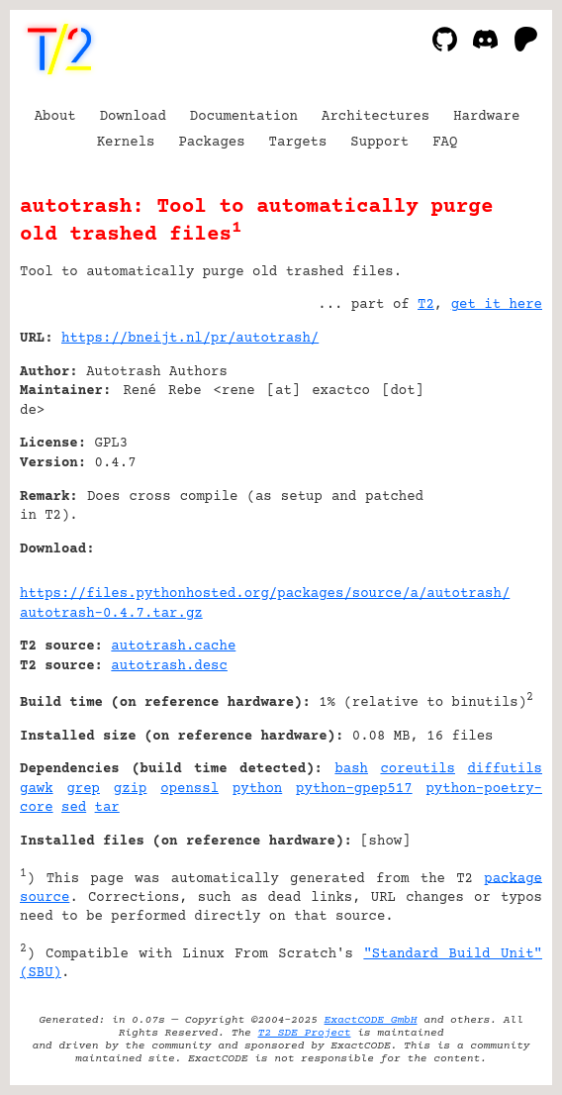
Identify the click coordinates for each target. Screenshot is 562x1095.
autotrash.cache (173, 646)
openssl (189, 789)
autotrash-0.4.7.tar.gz (111, 614)
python (257, 789)
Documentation (244, 117)
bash (351, 769)
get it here (496, 305)
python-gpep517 (354, 789)
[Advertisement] (482, 458)
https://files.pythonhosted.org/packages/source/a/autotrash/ (265, 594)
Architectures (375, 117)
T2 (426, 305)
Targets (298, 142)
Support (379, 142)
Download (133, 117)
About (55, 117)
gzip (130, 789)
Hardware (486, 117)
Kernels (126, 142)
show (386, 841)
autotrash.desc (169, 666)
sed (73, 808)
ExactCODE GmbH (371, 1020)
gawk (36, 789)
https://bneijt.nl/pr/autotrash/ (190, 339)
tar (107, 808)
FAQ (444, 142)
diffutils (504, 769)
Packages (211, 142)
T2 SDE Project (304, 1033)
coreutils (417, 769)
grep (83, 789)
